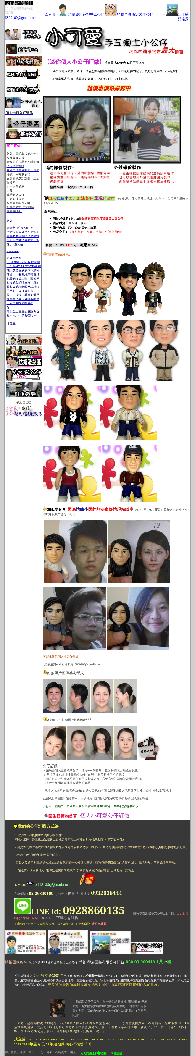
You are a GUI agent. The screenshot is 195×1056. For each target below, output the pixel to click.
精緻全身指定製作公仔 (129, 14)
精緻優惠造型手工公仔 (81, 14)
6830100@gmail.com (21, 18)
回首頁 (50, 14)
